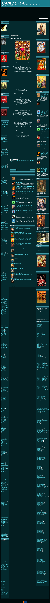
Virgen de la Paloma (4, 522)
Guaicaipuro (3, 221)
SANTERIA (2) (3, 590)
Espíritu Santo (3, 207)
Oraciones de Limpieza (40, 397)
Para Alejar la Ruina (39, 419)
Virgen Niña (3, 502)
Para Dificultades (39, 446)
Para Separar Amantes (40, 511)
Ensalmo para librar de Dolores (41, 349)
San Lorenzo (3, 398)
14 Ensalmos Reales (4, 127)
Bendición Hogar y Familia (40, 328)
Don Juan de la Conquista (4, 193)
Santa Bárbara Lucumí (4, 439)
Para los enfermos (39, 548)
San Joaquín (3, 382)
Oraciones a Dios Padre (4, 277)
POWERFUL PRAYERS (4, 569)
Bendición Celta (39, 327)
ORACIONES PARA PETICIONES (14, 2)
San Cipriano (3, 358)
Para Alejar (38, 412)
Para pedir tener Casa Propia (41, 561)
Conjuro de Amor (3, 180)
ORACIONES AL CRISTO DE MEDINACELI (17, 273)
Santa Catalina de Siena (4, 443)
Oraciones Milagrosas (40, 358)
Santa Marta (3, 462)
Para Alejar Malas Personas (40, 413)
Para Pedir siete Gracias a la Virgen (42, 483)
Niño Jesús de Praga (4, 253)
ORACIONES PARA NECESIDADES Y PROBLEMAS (18, 237)
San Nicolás (3, 407)
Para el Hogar (39, 529)
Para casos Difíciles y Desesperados (42, 520)
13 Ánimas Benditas (4, 126)
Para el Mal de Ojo (39, 530)
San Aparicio (3, 349)
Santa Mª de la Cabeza (4, 469)
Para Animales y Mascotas (40, 424)
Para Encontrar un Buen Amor (41, 458)
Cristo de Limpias (3, 182)
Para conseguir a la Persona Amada (42, 525)
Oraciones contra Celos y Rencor (41, 363)
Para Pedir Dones (39, 478)
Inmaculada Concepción (4, 223)
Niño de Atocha (3, 254)
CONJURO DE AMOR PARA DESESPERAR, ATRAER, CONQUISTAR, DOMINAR (44, 162)
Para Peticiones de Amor (40, 488)
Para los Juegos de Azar (40, 547)
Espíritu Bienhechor (4, 205)
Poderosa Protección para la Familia (42, 581)
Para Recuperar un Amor (40, 502)
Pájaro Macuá (3, 332)
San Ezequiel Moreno (4, 371)
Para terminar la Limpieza (40, 580)
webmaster (39, 250)
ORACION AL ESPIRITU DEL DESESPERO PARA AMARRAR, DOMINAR (45, 129)
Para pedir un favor (39, 562)
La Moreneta (3, 238)
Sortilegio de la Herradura (40, 582)
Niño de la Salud (3, 255)
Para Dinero (38, 448)
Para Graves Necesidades (40, 474)
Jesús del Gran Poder (4, 230)
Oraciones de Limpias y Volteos (41, 396)
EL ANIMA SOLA (3, 568)
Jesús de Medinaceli (4, 229)
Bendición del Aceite (39, 332)
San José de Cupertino (4, 387)
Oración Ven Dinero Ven (40, 407)
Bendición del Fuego (39, 337)
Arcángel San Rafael (4, 166)
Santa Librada (3, 457)
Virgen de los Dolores (4, 528)
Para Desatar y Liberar (40, 441)
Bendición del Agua (39, 333)
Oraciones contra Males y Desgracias (42, 378)
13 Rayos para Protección (4, 124)
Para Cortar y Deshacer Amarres (41, 439)
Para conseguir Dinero (40, 524)
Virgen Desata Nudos (4, 501)
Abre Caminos (39, 323)
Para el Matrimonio (39, 531)
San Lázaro (2, 400)
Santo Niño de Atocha (4, 484)
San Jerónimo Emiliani (4, 381)
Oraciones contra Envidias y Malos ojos (42, 368)
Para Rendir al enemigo (40, 503)
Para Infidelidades (39, 475)
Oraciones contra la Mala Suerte (41, 386)
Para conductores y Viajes (40, 523)
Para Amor (38, 423)
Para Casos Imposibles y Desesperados (42, 430)
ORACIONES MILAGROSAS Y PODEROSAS (17, 232)
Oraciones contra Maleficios (40, 377)
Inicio (23, 169)
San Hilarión (3, 378)
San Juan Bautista (3, 389)
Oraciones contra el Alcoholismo (41, 381)
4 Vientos (2, 138)
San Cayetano (3, 356)
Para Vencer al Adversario (40, 515)
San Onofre (2, 409)
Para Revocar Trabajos (40, 504)
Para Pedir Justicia (39, 479)
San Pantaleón (3, 412)
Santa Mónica (3, 471)
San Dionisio (3, 365)
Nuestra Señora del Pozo (4, 268)
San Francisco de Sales (4, 375)
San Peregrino (3, 419)
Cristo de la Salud (3, 183)
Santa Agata (3, 428)
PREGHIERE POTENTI (4, 564)
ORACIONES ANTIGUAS (4, 593)
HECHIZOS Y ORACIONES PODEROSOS (3, 585)
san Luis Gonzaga (3, 535)
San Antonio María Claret (4, 345)
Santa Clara (3, 445)
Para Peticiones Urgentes (40, 487)
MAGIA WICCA (3, 565)
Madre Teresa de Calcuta (4, 241)
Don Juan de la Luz (4, 195)
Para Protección (39, 494)
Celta (2, 177)
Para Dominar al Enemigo (40, 451)
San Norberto (3, 408)
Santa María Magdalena (4, 465)
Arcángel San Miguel (4, 165)
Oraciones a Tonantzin (4, 280)
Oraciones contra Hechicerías (41, 370)
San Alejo (2, 343)
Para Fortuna (38, 468)
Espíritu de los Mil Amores (5, 210)
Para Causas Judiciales (40, 431)
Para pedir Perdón (39, 551)
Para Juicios (38, 476)
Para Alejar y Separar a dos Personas (42, 420)
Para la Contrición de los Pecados (41, 540)
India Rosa (2, 222)
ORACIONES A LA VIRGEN (15, 258)
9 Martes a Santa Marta (4, 142)
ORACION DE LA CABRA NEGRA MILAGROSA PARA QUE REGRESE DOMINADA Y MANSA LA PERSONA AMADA (24, 215)
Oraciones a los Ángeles (4, 283)
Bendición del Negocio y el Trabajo (41, 338)
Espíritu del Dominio (4, 215)
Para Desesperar (39, 442)
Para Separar (38, 510)
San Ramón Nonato (4, 420)
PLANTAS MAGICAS (4, 594)
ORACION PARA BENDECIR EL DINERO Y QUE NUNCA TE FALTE (25, 219)
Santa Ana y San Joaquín (4, 431)
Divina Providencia (3, 190)
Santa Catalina (3, 440)
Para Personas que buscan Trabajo (41, 486)
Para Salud (38, 505)
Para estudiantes (39, 538)
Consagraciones (39, 343)
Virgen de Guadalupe (4, 504)
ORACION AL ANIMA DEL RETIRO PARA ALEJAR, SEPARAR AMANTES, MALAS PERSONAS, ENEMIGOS (44, 112)
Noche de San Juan (4, 256)
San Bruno (2, 354)
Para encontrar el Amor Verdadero (41, 534)
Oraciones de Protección (40, 398)
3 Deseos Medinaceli (4, 134)
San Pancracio (3, 411)
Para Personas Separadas (40, 484)
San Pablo (2, 410)
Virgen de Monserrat (4, 506)
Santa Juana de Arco (4, 456)
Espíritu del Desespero (4, 213)
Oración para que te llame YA (41, 411)
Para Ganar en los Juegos (40, 470)
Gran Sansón (3, 220)
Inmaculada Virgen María (4, 225)
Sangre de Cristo (3, 427)
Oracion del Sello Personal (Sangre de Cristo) (4, 275)
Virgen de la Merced (4, 521)
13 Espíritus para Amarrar (4, 122)
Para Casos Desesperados (40, 428)
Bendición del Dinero (39, 336)
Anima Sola (2, 160)
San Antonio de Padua (4, 347)
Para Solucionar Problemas (40, 512)
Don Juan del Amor (4, 196)
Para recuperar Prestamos (40, 574)
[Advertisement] (25, 13)
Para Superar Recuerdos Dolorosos (42, 513)
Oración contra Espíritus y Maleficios (42, 408)
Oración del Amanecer (4, 315)
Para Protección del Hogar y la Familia (42, 496)
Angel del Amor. (3, 155)
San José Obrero (3, 386)
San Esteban (3, 369)
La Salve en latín (3, 240)
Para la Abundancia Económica (41, 539)
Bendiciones (38, 326)
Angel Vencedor (3, 149)
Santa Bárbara (3, 438)
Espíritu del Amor (3, 212)
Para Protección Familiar (40, 495)
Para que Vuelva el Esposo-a (41, 571)
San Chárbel (3, 357)
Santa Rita (2, 472)
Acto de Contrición (39, 324)
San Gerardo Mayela (4, 377)
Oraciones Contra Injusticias (40, 357)
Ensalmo (38, 348)
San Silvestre (3, 423)
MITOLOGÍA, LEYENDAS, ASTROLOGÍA (3, 543)
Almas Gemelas (39, 325)
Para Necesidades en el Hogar (41, 477)
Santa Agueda (3, 429)
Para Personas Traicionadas (41, 485)
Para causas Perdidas (40, 522)
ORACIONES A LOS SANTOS (15, 227)
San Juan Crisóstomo (4, 391)
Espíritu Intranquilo (3, 206)
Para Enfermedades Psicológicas (41, 460)
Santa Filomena (3, 450)
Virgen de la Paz (3, 523)
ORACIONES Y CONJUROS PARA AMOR (4, 582)
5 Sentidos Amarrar (4, 141)
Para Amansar (39, 421)
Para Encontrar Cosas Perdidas (41, 457)
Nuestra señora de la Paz (4, 270)
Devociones (38, 347)
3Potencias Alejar (3, 137)
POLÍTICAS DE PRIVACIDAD (15, 285)
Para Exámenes (39, 466)
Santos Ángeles (3, 491)
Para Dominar (39, 450)
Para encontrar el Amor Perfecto (41, 533)
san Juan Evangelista (4, 534)
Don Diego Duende (4, 192)
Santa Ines (2, 453)
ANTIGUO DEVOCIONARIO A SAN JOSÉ (4, 552)
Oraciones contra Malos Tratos (41, 380)
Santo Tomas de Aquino (4, 489)
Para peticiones (39, 563)
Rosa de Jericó (3, 335)
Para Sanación (39, 506)
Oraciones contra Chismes (40, 364)
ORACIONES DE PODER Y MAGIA (16, 263)
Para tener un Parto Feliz (40, 579)
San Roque (2, 421)
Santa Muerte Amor (4, 468)
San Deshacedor (3, 364)
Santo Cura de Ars (3, 481)
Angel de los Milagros (4, 154)
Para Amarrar (38, 422)
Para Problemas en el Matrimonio (41, 492)
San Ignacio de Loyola (4, 379)
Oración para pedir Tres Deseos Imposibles (43, 409)
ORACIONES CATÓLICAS (14, 278)
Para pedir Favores (39, 550)
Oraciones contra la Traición (40, 388)
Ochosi (2, 272)
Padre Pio (2, 329)
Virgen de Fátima (3, 503)
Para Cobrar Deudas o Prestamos (41, 432)
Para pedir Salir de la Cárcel (40, 552)
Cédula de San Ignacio (40, 346)
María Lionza (3, 246)
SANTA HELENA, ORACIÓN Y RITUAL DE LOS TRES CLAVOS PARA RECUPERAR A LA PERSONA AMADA (25, 187)
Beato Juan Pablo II (4, 167)
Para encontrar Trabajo (40, 532)
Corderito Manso (3, 181)
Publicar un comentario (13, 167)
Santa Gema (3, 451)
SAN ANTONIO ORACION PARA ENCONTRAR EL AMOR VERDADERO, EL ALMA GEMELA (24, 206)
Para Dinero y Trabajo (40, 449)
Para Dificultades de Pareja (40, 447)
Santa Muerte (3, 467)
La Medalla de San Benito (4, 236)
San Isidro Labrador (4, 380)
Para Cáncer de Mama (40, 440)
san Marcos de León (4, 536)
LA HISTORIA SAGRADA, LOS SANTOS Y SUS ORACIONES (20, 253)
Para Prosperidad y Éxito (40, 493)
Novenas (38, 354)
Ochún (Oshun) (3, 273)
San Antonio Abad (3, 344)
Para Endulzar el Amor (40, 459)
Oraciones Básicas (39, 356)
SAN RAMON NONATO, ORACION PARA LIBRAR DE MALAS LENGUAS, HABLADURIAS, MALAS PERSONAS (45, 170)
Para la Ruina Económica (40, 543)
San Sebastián (3, 422)
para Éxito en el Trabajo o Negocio (41, 584)
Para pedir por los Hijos (40, 559)
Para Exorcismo (39, 465)
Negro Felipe (3, 252)
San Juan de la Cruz (4, 396)
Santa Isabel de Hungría (4, 454)
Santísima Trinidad (3, 492)
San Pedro (2, 416)
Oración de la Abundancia (4, 307)
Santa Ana (2, 430)
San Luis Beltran (3, 399)
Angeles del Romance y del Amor (22, 160)
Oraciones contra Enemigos (40, 367)
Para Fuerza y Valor (39, 469)
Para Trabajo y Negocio (40, 514)
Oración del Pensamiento (4, 321)
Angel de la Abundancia (4, 150)
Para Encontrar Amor (40, 456)
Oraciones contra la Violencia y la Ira (42, 389)
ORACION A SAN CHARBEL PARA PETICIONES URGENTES (23, 279)
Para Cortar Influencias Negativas (41, 438)
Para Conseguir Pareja (40, 433)
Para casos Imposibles (40, 521)
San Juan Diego (3, 392)
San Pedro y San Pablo (4, 417)
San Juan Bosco (3, 390)
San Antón (2, 348)
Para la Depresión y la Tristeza (41, 541)
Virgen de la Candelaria (4, 513)
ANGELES (2, 580)
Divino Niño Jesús (3, 191)
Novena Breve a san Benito (40, 353)
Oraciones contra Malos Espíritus (41, 379)
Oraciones (38, 355)
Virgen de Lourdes (3, 505)
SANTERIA (2, 589)
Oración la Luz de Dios (4, 323)
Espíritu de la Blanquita (4, 208)
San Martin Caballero (4, 401)
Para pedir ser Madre (40, 560)
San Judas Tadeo (3, 397)
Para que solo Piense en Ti (40, 572)
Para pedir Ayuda (39, 549)
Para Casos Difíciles (39, 429)
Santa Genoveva (3, 452)
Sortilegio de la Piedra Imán (40, 583)
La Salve (2, 239)
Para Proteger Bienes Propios (41, 497)
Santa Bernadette (3, 433)
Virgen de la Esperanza (4, 517)
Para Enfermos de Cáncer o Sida (41, 461)
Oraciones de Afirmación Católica (41, 390)
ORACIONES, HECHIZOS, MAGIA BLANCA (17, 268)
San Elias (2, 366)
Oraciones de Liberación (40, 395)
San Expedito (3, 370)
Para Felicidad (39, 467)
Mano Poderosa (3, 243)
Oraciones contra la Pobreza (41, 387)
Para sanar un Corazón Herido (41, 575)
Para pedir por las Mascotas (40, 558)
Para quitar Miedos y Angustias (41, 573)
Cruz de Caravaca (3, 184)
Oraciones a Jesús (3, 279)
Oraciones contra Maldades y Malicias (42, 376)
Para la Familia (39, 542)
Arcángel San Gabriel (4, 164)
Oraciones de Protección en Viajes (41, 401)
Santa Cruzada (3, 446)
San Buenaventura (3, 355)
